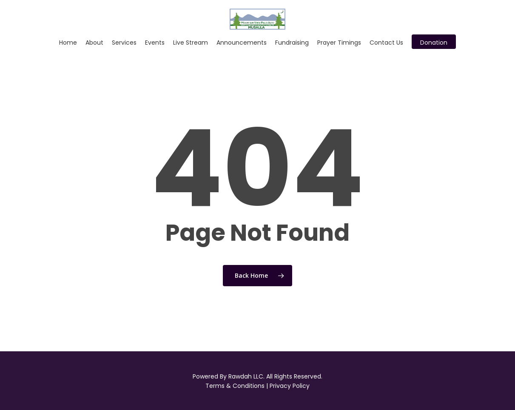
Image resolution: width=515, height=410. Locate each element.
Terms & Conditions (235, 386)
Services (124, 42)
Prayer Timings (339, 42)
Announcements (241, 42)
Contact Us (386, 42)
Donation (433, 42)
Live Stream (190, 42)
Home (68, 42)
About (94, 42)
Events (155, 42)
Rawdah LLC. (246, 376)
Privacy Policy (290, 386)
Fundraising (292, 42)
